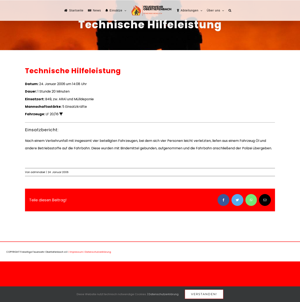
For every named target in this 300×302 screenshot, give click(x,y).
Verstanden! (204, 294)
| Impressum (76, 252)
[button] (230, 10)
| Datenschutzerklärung (97, 252)
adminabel (38, 172)
